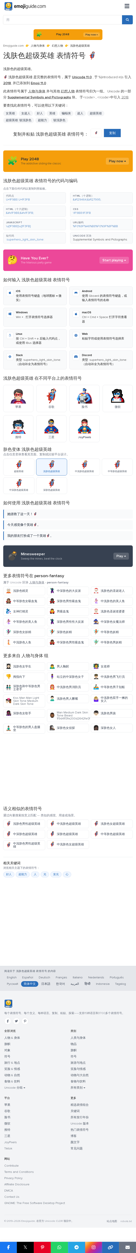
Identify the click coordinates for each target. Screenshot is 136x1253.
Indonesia (103, 984)
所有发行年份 (80, 1117)
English (12, 977)
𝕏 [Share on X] (25, 1247)
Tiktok (8, 1148)
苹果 (7, 1105)
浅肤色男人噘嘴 (63, 699)
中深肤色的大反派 (65, 591)
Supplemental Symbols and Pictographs (100, 239)
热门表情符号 (80, 1130)
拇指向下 (15, 677)
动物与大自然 (80, 1075)
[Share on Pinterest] (42, 1247)
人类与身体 (78, 1038)
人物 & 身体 (12, 1038)
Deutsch (44, 977)
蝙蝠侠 (66, 113)
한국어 (60, 984)
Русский (12, 984)
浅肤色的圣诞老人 (109, 591)
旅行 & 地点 (12, 1063)
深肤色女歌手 (18, 713)
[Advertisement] (68, 770)
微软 (7, 1123)
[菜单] (127, 6)
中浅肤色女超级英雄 (66, 844)
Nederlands (96, 977)
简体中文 (30, 984)
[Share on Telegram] (76, 1247)
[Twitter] (16, 1021)
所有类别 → (78, 1087)
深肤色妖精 (60, 632)
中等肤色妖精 (106, 632)
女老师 (101, 666)
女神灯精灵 (17, 611)
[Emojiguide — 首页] (8, 1003)
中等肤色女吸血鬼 (21, 601)
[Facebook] (7, 1021)
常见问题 (77, 1148)
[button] (34, 197)
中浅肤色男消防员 (65, 687)
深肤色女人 (104, 728)
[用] (62, 19)
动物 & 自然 (12, 1075)
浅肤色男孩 (104, 713)
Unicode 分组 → (14, 1087)
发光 (56, 874)
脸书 (7, 1117)
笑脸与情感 (78, 1069)
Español (27, 977)
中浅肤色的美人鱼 (109, 601)
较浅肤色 (59, 120)
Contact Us (11, 1197)
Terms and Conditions (19, 1172)
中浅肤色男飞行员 (109, 677)
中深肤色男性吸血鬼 (66, 642)
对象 (7, 1050)
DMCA (8, 1190)
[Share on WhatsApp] (59, 1247)
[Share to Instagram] (93, 1247)
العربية (75, 984)
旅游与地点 (78, 1063)
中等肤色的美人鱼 (21, 622)
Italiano (78, 977)
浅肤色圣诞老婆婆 (109, 611)
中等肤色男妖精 (107, 642)
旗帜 (7, 1044)
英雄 (52, 113)
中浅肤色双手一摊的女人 (110, 699)
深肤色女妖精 (18, 632)
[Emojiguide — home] (25, 6)
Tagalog (120, 984)
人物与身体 (38, 45)
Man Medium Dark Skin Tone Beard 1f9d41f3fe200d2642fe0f (69, 715)
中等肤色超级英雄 (109, 834)
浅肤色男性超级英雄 (23, 824)
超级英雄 (96, 113)
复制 (112, 133)
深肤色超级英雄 (63, 834)
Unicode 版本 (80, 1123)
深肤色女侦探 (62, 728)
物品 (74, 1044)
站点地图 (112, 1221)
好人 (40, 113)
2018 (124, 97)
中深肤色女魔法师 (109, 622)
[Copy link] (110, 1247)
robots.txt (126, 1221)
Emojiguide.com (13, 45)
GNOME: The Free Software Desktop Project (34, 1203)
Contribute (11, 1165)
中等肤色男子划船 (109, 687)
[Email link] (127, 1247)
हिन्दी (87, 984)
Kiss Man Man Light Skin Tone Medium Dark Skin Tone (22, 701)
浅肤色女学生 (18, 666)
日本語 (45, 984)
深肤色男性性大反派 (66, 622)
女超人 (25, 113)
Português (117, 977)
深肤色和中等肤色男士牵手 (23, 687)
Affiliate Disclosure (16, 1184)
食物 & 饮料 (12, 1081)
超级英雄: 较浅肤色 (18, 120)
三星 (7, 1136)
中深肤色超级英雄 (21, 834)
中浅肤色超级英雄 (65, 824)
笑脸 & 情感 (12, 1069)
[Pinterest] (25, 1021)
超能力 (42, 120)
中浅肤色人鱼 (18, 642)
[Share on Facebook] (8, 1247)
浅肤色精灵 (17, 591)
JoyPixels (10, 1142)
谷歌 (7, 1111)
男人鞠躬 (59, 666)
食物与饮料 (78, 1081)
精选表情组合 (80, 1105)
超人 (80, 113)
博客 (74, 1136)
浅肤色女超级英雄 (109, 824)
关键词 (75, 1111)
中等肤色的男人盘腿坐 (23, 728)
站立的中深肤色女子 (66, 677)
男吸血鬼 (59, 611)
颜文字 (75, 1142)
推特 (7, 1130)
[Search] (127, 19)
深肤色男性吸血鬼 (65, 601)
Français (61, 977)
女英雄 (10, 113)
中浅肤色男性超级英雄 (23, 845)
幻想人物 (57, 45)
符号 (7, 1056)
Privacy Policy (13, 1178)
